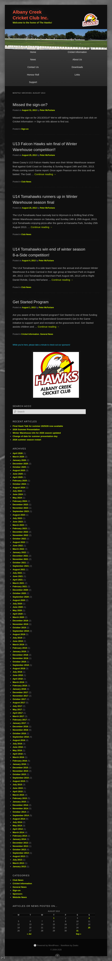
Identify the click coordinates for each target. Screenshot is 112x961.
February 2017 (20, 719)
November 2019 (20, 624)
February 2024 (20, 501)
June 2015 (18, 788)
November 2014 (20, 808)
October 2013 (19, 849)
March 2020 (18, 617)
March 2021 (18, 583)
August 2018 (19, 668)
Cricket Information (77, 52)
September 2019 (21, 631)
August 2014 (19, 819)
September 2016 (21, 737)
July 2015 (17, 784)
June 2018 (18, 675)
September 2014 (21, 815)
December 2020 (20, 590)
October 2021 (19, 562)
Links (77, 74)
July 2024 (17, 491)
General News (46, 334)
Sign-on (25, 129)
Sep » (78, 934)
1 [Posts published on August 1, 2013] (53, 918)
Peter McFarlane (47, 110)
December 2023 (20, 504)
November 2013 (20, 846)
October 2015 (19, 774)
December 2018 (20, 655)
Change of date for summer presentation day (35, 436)
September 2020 (21, 597)
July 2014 (17, 822)
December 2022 (20, 532)
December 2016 (20, 726)
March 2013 (18, 863)
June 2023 (18, 521)
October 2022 (19, 538)
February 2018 (20, 685)
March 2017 (18, 716)
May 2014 (17, 825)
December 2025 (20, 463)
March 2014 (18, 832)
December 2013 (20, 843)
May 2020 (17, 610)
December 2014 (20, 805)
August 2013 (19, 856)
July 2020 (17, 603)
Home (33, 52)
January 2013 (19, 866)
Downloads (77, 67)
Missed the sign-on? (30, 105)
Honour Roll (33, 74)
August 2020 (19, 600)
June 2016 (18, 747)
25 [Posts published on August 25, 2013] (89, 928)
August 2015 (19, 781)
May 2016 (17, 750)
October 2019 (19, 627)
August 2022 (19, 542)
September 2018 (21, 665)
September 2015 (21, 778)
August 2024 (19, 487)
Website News (20, 897)
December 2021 (20, 556)
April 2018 (18, 679)
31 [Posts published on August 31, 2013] (77, 931)
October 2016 (19, 733)
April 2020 (18, 614)
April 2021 (18, 579)
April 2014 (18, 829)
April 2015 (18, 791)
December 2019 (20, 620)
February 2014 (20, 836)
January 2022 (19, 552)
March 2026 (18, 456)
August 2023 (19, 515)
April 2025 (18, 477)
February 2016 (20, 761)
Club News (26, 182)
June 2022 (18, 545)
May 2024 (17, 498)
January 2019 (19, 651)
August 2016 (19, 740)
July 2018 (17, 672)
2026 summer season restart (27, 439)
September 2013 (21, 853)
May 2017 (17, 709)
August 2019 (19, 634)
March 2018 (18, 682)
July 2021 (17, 573)
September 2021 (21, 566)
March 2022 (18, 549)
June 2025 (18, 474)
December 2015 (20, 767)
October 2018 (19, 661)
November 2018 (20, 658)
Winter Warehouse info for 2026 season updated (37, 433)
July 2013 (17, 859)
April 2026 (18, 453)
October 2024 (19, 484)
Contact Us (33, 67)
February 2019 (20, 648)
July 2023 (17, 518)
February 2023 (20, 528)
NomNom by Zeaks (69, 945)
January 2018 (19, 689)
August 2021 (19, 569)
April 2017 (18, 713)
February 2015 (20, 798)
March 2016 (18, 757)
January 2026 (19, 460)
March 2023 (18, 525)
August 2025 (19, 470)
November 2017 (20, 696)
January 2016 (19, 764)
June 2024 (18, 494)
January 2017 (19, 723)
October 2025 (19, 467)
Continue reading (45, 174)
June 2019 (18, 641)
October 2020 (19, 593)
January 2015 (19, 801)
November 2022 (20, 535)
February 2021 (20, 586)
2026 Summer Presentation (26, 429)
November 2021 (20, 559)
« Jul (29, 934)
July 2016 (17, 743)
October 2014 (19, 812)
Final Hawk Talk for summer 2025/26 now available (38, 426)
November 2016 (20, 730)
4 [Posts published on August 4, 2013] (89, 918)
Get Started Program (30, 302)
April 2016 (18, 754)
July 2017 (17, 706)
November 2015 (20, 771)
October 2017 (19, 699)
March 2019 (18, 644)
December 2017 (20, 692)
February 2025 (20, 480)
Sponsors (17, 894)
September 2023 (21, 511)
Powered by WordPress (48, 945)
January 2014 (19, 839)
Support (33, 82)
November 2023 (20, 508)
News (33, 59)
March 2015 (18, 795)
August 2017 (19, 702)
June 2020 (18, 607)
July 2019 (17, 638)
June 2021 (18, 576)
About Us (77, 59)
